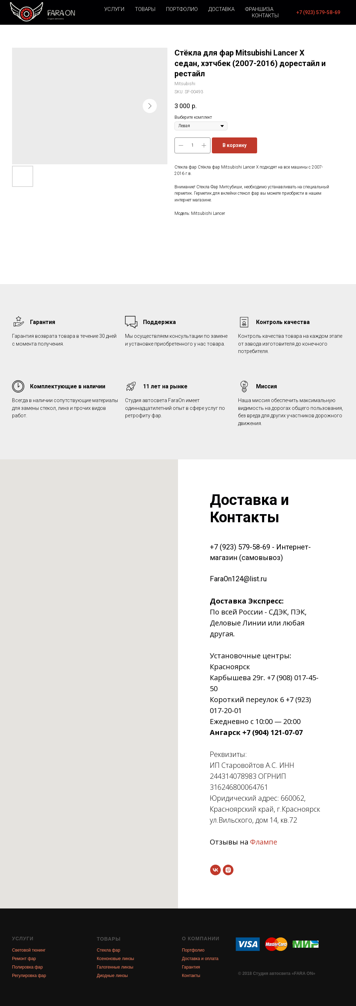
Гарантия (191, 967)
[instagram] (228, 870)
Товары (145, 9)
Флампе (263, 842)
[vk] (215, 870)
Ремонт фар (24, 958)
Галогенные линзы (115, 967)
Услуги (114, 9)
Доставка (221, 9)
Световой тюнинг (29, 950)
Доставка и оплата (200, 958)
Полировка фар (27, 967)
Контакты (265, 15)
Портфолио (182, 9)
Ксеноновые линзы (115, 958)
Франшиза (259, 9)
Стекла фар (108, 950)
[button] (318, 12)
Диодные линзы (112, 975)
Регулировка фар (29, 975)
